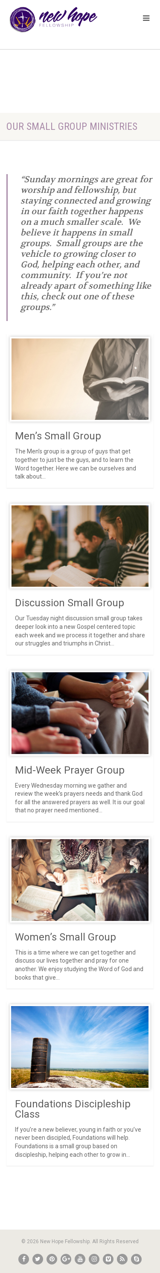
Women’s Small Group (65, 937)
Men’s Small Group (58, 436)
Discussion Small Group (69, 603)
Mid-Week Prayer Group (70, 770)
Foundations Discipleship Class (73, 1109)
